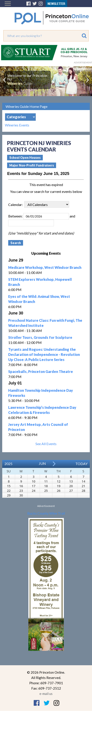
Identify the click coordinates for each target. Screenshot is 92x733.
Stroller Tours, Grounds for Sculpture (40, 337)
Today (81, 464)
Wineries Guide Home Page (26, 106)
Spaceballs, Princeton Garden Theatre (40, 371)
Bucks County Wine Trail (46, 513)
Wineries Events (17, 125)
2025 (8, 464)
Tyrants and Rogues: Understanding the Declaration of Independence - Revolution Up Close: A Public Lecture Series (44, 354)
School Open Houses (25, 157)
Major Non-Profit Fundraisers (31, 165)
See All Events (46, 444)
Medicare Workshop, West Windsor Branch (44, 267)
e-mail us (46, 694)
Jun (42, 463)
